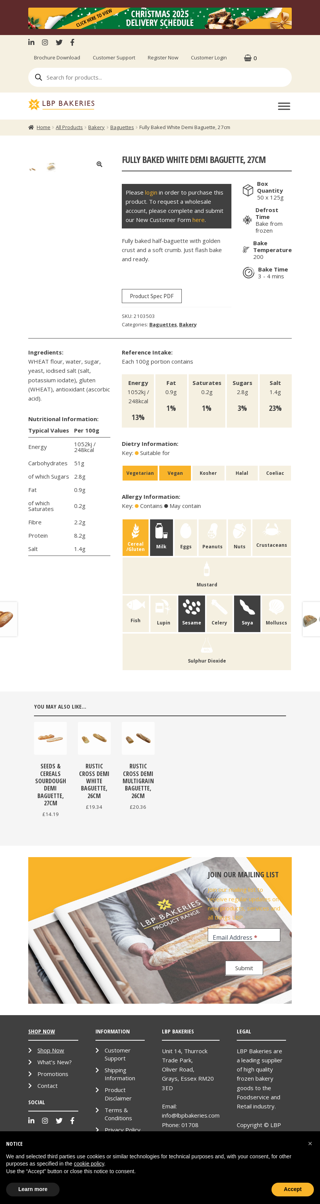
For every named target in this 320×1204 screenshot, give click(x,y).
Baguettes (122, 127)
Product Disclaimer (118, 1094)
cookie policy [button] (89, 1164)
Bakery (96, 127)
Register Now (163, 57)
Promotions (52, 1074)
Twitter (59, 42)
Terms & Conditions (118, 1114)
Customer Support (114, 57)
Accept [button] (293, 1189)
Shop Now (50, 1050)
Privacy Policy (123, 1130)
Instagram (45, 42)
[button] (310, 1143)
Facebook (72, 42)
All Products (69, 127)
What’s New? (54, 1062)
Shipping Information (120, 1074)
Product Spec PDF (152, 296)
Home (43, 127)
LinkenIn (33, 42)
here (198, 220)
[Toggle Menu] (284, 106)
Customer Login (209, 57)
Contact (47, 1085)
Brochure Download (57, 57)
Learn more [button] (32, 1189)
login (151, 192)
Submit (244, 968)
